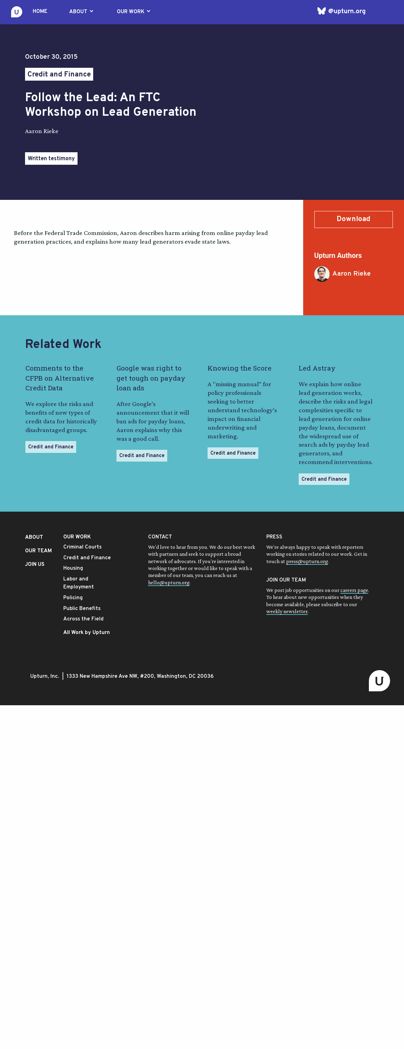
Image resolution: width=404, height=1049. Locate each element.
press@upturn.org (307, 561)
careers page (354, 590)
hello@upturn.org (168, 582)
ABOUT (82, 12)
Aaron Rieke (342, 274)
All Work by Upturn (86, 632)
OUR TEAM (38, 551)
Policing (73, 598)
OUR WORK (134, 12)
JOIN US (35, 564)
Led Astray (317, 368)
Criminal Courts (82, 547)
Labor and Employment (78, 583)
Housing (73, 568)
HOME (40, 11)
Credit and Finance (59, 74)
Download (353, 219)
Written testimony (51, 158)
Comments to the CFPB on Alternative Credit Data (59, 378)
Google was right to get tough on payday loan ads (150, 378)
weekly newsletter (287, 611)
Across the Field (83, 619)
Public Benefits (81, 608)
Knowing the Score (240, 368)
